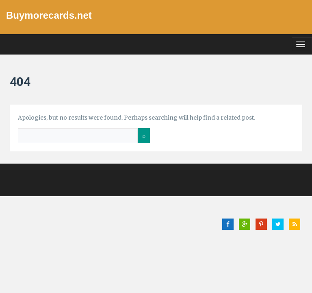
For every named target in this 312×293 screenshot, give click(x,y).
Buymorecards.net (49, 15)
